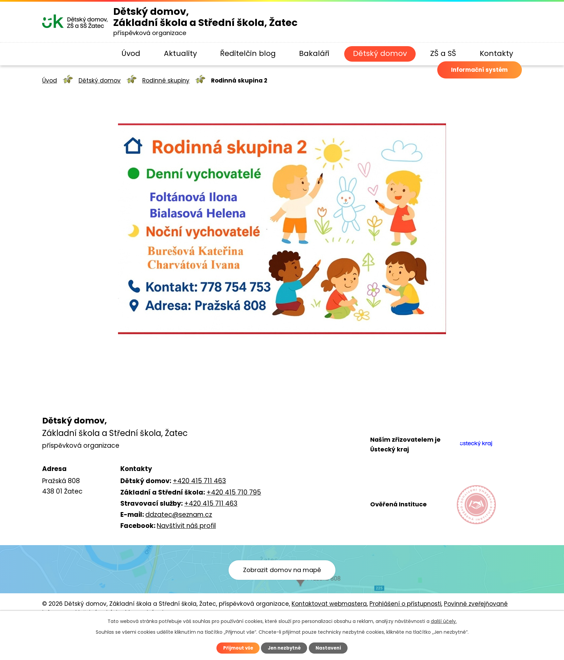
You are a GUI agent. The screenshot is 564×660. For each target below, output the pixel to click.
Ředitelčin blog (248, 53)
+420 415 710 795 (233, 492)
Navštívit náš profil (186, 525)
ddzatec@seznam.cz (178, 514)
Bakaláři (314, 53)
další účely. (444, 620)
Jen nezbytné (284, 647)
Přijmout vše (235, 647)
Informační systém (471, 81)
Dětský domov (380, 53)
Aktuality (180, 53)
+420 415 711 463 (199, 480)
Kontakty (496, 53)
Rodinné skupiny (165, 80)
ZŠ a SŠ (443, 53)
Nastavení (331, 647)
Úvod (130, 53)
